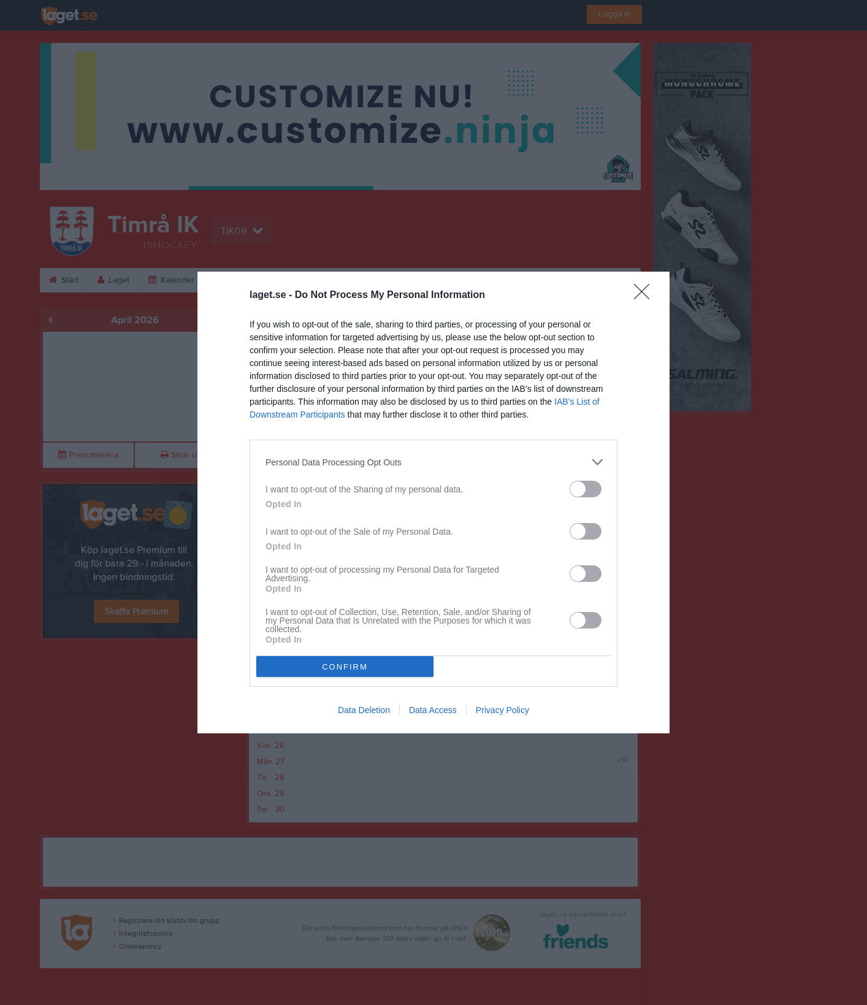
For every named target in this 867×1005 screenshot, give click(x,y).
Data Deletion (364, 710)
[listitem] (433, 462)
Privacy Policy (502, 710)
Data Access (433, 710)
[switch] (586, 489)
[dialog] (433, 502)
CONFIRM (345, 666)
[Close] (645, 295)
